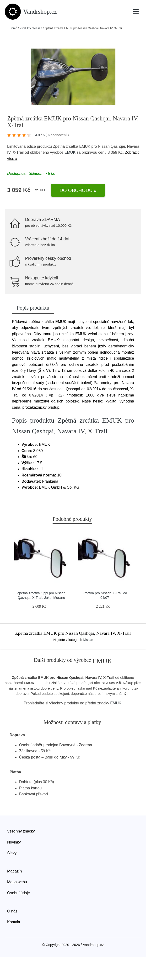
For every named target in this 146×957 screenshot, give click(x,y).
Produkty (25, 28)
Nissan (37, 28)
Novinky (14, 842)
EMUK (70, 152)
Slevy (11, 853)
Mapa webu (17, 882)
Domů (13, 28)
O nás (12, 911)
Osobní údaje (18, 893)
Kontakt (13, 922)
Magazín (14, 871)
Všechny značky (21, 831)
